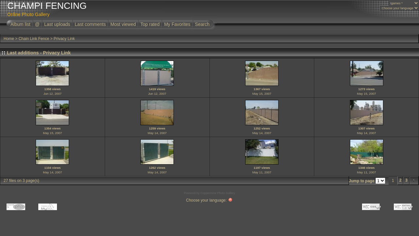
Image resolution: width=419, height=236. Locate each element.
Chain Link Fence (34, 38)
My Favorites (177, 24)
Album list (20, 24)
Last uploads (57, 24)
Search (202, 24)
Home (9, 38)
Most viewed (123, 24)
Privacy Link (64, 38)
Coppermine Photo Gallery (217, 193)
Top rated (149, 24)
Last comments (90, 24)
